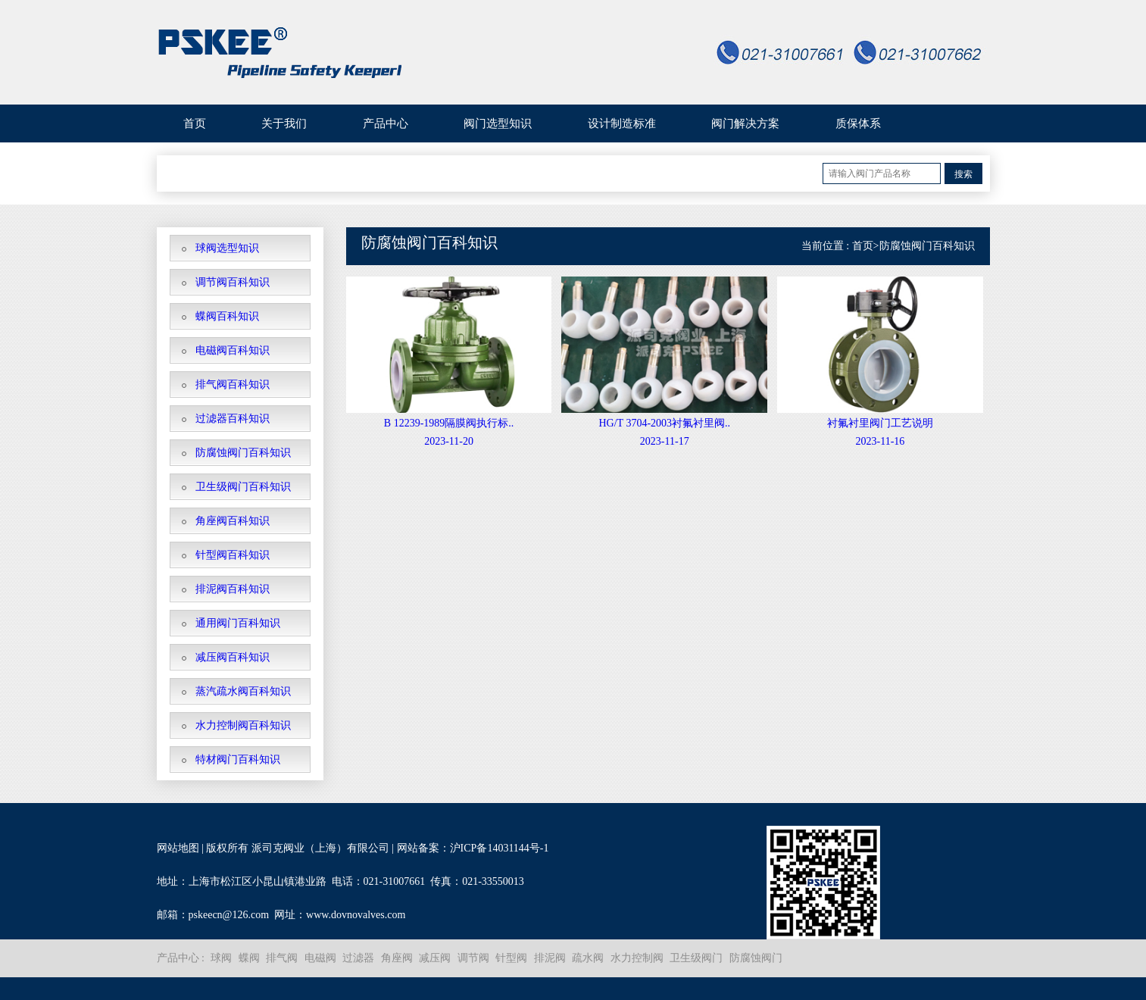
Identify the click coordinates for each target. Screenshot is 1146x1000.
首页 (194, 123)
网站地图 (178, 848)
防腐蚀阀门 (755, 958)
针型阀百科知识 (232, 555)
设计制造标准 (622, 123)
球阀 (221, 958)
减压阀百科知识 (232, 657)
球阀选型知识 (227, 248)
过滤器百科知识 (232, 418)
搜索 (963, 174)
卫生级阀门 (696, 958)
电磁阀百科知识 (232, 350)
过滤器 (358, 958)
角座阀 (397, 958)
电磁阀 (320, 958)
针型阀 (511, 958)
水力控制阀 (637, 958)
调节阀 (473, 958)
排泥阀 (550, 958)
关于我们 (284, 123)
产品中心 (385, 123)
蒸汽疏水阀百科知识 (243, 691)
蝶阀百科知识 (227, 316)
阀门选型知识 (498, 123)
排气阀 (282, 958)
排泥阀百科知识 (232, 589)
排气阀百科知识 (232, 384)
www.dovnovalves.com (355, 914)
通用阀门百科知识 (237, 623)
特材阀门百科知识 (237, 759)
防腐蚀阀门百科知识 (243, 452)
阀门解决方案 (745, 123)
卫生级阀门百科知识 (243, 486)
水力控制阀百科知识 (243, 725)
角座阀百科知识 (232, 521)
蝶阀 (249, 958)
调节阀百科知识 (232, 282)
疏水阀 (588, 958)
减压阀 (435, 958)
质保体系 (858, 123)
